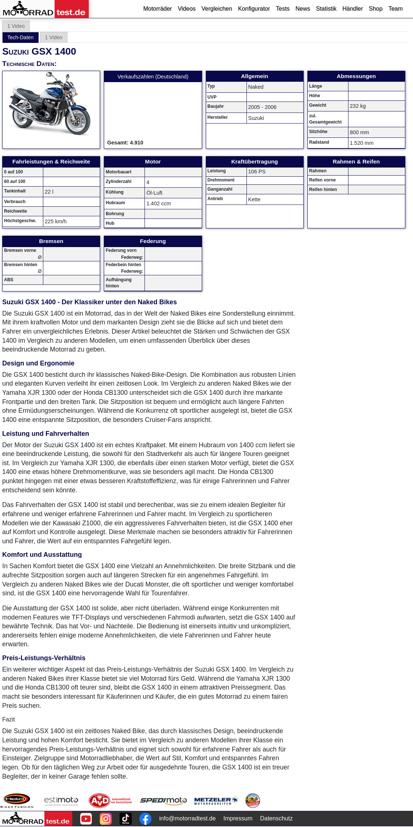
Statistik (326, 8)
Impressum (237, 818)
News (302, 8)
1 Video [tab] (16, 26)
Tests (282, 8)
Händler (352, 8)
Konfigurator (254, 8)
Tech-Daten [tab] (20, 37)
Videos (187, 8)
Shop (376, 8)
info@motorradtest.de (187, 818)
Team (395, 8)
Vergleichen (216, 8)
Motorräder (157, 8)
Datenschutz (276, 818)
